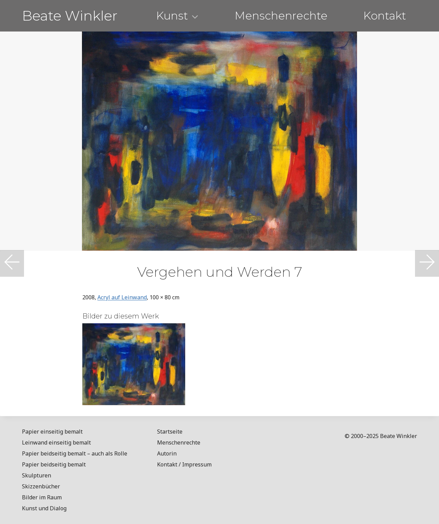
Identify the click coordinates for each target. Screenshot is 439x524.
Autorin (167, 453)
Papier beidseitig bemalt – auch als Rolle (74, 453)
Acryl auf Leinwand (122, 297)
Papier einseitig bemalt (52, 431)
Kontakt (384, 15)
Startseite (169, 431)
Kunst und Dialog (44, 508)
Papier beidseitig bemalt (54, 464)
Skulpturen (36, 475)
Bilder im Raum (42, 497)
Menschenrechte (281, 15)
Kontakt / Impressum (184, 464)
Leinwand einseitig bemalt (56, 442)
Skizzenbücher (41, 486)
